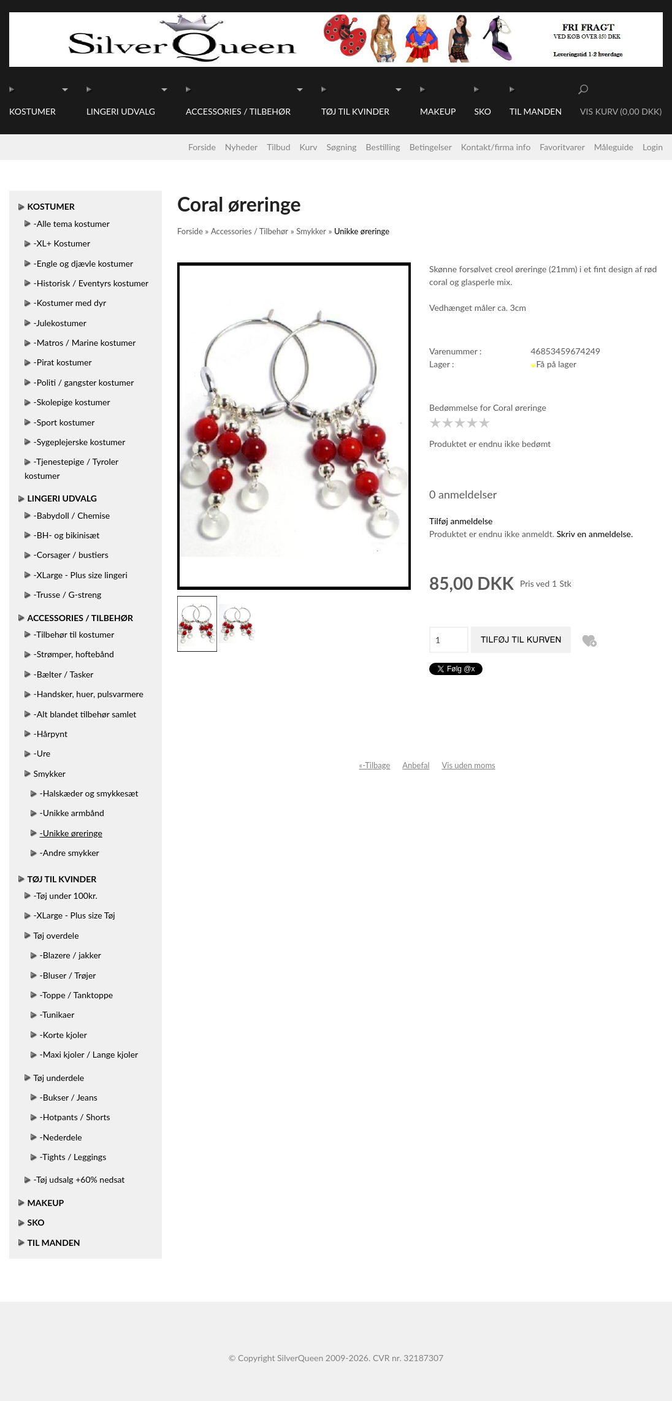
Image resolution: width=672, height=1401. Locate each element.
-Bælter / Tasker (64, 674)
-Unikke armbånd (72, 812)
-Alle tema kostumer (72, 223)
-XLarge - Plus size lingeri (81, 575)
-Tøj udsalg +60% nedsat (79, 1179)
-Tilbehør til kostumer (74, 634)
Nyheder (241, 147)
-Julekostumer (60, 323)
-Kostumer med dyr (70, 302)
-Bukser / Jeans (68, 1097)
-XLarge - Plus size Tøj (74, 915)
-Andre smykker (69, 852)
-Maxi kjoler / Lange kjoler (89, 1054)
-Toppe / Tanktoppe (76, 995)
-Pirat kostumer (63, 362)
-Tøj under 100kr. (65, 895)
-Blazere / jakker (70, 955)
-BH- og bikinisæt (67, 535)
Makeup (438, 111)
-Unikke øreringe (71, 833)
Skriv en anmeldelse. (595, 534)
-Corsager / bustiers (71, 554)
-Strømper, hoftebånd (74, 654)
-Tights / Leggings (73, 1156)
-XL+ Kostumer (62, 243)
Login (653, 147)
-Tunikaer (57, 1014)
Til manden (536, 111)
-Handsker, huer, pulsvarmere (88, 694)
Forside (202, 147)
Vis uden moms (468, 765)
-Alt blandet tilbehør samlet (85, 714)
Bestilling (383, 147)
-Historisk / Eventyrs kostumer (91, 283)
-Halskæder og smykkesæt (89, 793)
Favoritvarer (562, 147)
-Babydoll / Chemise (72, 515)
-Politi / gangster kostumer (84, 382)
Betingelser (431, 147)
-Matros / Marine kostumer (85, 342)
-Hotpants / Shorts (75, 1117)
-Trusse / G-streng (68, 594)
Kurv (309, 147)
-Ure (42, 753)
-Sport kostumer (64, 422)
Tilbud (278, 147)
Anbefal (415, 765)
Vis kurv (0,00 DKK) (621, 111)
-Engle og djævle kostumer (84, 263)
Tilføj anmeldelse (460, 521)
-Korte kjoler (63, 1034)
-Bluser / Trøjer (68, 975)
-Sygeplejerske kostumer (80, 442)
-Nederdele (61, 1137)
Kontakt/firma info (496, 147)
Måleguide (613, 147)
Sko (482, 111)
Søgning (342, 147)
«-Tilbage (375, 765)
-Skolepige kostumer (72, 402)
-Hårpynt (50, 733)
